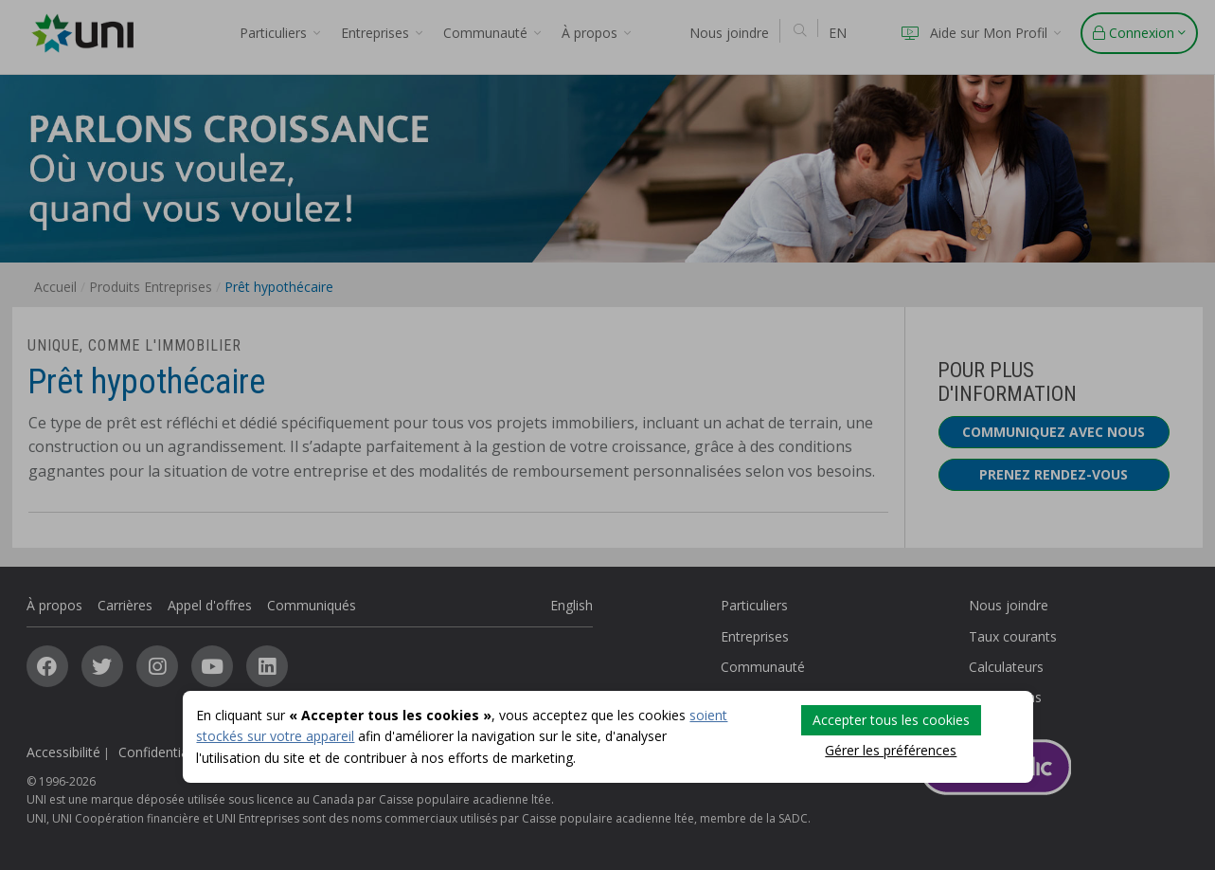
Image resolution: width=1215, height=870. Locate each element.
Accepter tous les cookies (891, 720)
